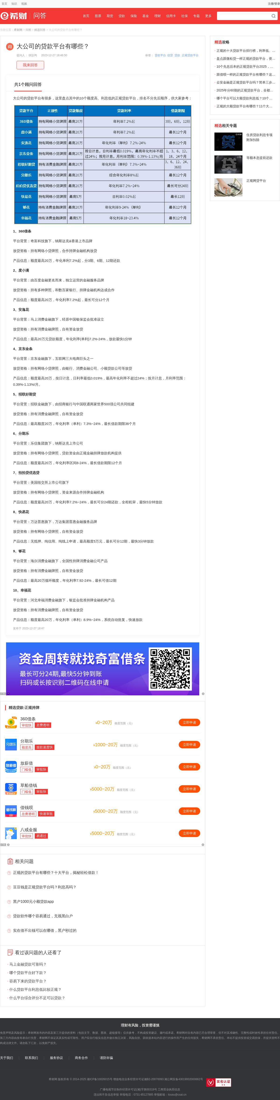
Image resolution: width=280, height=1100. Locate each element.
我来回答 (30, 65)
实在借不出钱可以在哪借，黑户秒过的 (45, 930)
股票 (98, 16)
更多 (208, 16)
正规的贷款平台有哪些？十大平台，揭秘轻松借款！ (56, 873)
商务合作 (81, 1058)
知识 (14, 3)
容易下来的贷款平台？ (28, 981)
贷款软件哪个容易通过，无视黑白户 (43, 916)
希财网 (18, 30)
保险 (133, 16)
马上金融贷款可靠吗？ (28, 964)
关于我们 (6, 1058)
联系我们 (31, 1058)
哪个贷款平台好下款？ (28, 973)
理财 (157, 16)
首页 (4, 3)
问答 (28, 30)
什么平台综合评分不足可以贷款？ (37, 998)
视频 (24, 3)
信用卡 (171, 16)
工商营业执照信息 (169, 1089)
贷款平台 (160, 55)
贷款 (122, 16)
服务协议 (56, 1058)
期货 (110, 16)
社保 (184, 16)
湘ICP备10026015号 (99, 1079)
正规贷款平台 (190, 55)
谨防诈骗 (106, 1058)
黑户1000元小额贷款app (33, 902)
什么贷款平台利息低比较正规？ (35, 989)
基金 (145, 16)
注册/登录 (274, 3)
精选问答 (40, 30)
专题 (196, 16)
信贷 (170, 55)
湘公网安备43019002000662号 (183, 1079)
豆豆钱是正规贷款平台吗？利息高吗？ (45, 887)
